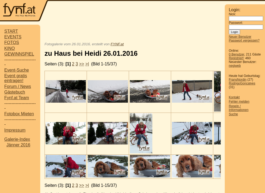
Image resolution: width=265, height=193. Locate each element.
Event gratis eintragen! (15, 78)
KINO (9, 48)
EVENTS (12, 37)
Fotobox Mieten (19, 114)
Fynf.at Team (16, 97)
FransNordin (237, 79)
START (11, 31)
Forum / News (17, 86)
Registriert (236, 58)
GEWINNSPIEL (19, 54)
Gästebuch (14, 92)
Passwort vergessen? (244, 40)
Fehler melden (239, 101)
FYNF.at (117, 44)
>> (81, 64)
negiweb (235, 66)
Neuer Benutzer (240, 37)
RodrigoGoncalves (242, 83)
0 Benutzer (236, 54)
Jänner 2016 (18, 145)
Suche (233, 114)
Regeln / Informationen (238, 108)
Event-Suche (16, 70)
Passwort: (236, 23)
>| (87, 64)
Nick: (232, 14)
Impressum (14, 130)
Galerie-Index (17, 139)
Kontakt (234, 97)
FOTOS (11, 42)
